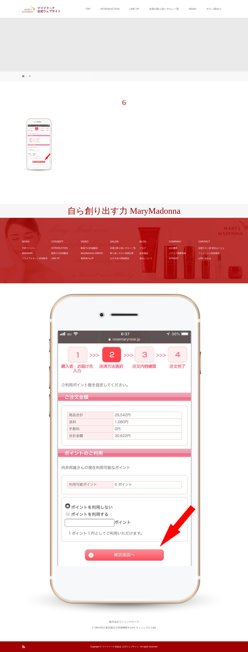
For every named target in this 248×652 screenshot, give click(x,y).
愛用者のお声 (87, 258)
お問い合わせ (204, 258)
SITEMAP (173, 258)
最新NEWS (27, 253)
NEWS (192, 8)
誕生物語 (144, 253)
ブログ (143, 248)
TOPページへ (28, 248)
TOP (88, 8)
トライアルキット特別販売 (35, 258)
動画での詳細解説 (59, 253)
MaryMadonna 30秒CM (92, 253)
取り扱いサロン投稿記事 (121, 253)
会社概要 (173, 248)
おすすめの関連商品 (119, 258)
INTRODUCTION (109, 8)
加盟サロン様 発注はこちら (211, 248)
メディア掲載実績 (177, 253)
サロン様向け (213, 8)
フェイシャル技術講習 (209, 253)
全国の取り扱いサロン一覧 (164, 8)
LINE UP (134, 8)
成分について (146, 258)
